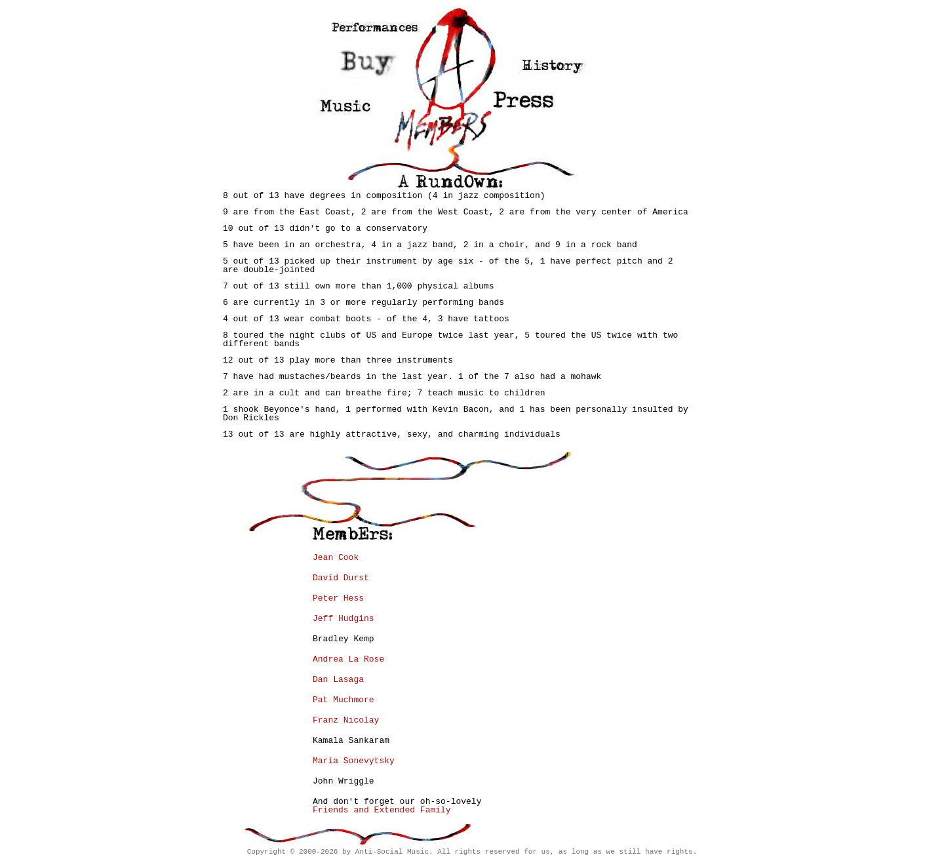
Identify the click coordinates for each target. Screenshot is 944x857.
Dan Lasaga (338, 680)
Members (439, 124)
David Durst (341, 578)
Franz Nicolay (346, 720)
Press (525, 97)
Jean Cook (336, 558)
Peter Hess (338, 598)
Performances (372, 22)
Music (337, 106)
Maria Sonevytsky (354, 761)
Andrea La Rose (348, 659)
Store (368, 63)
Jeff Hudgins (343, 619)
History (553, 60)
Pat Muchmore (343, 700)
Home (455, 51)
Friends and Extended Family (382, 810)
